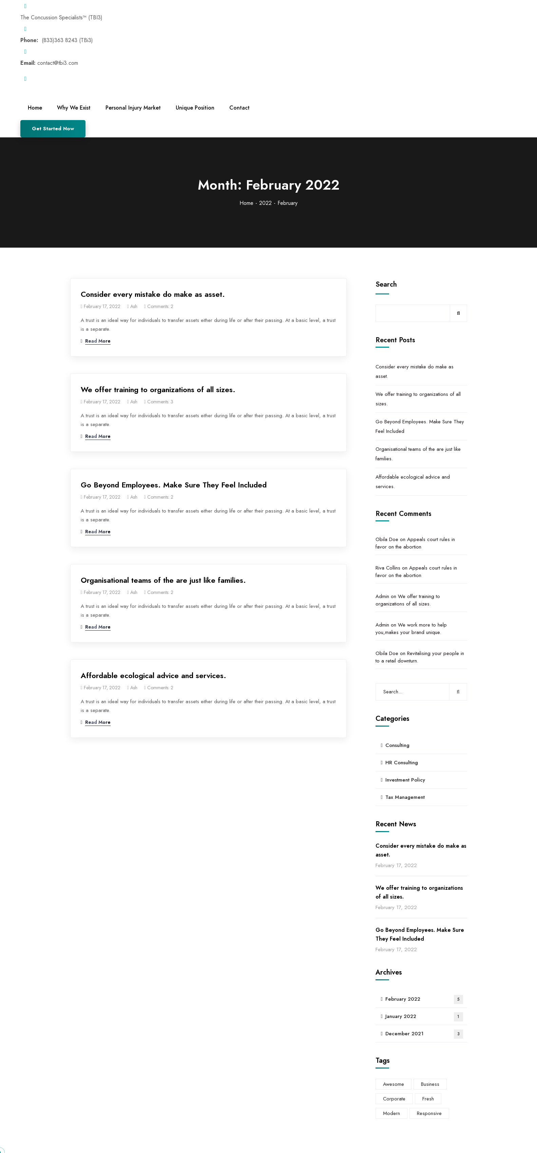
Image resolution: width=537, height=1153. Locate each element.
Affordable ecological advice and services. (153, 675)
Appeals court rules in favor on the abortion (415, 543)
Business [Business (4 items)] (430, 1084)
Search (386, 284)
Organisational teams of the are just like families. (163, 580)
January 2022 (424, 1016)
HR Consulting (401, 762)
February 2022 (424, 999)
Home (246, 203)
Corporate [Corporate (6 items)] (394, 1098)
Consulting (397, 745)
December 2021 (424, 1034)
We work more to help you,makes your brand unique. (411, 628)
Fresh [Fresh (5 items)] (428, 1098)
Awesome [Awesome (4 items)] (393, 1084)
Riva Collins (388, 568)
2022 (265, 203)
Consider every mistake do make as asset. (153, 294)
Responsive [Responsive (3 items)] (429, 1113)
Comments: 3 (160, 401)
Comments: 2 (160, 306)
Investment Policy (405, 780)
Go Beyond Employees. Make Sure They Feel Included (174, 484)
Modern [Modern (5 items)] (391, 1113)
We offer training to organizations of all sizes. (158, 389)
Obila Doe (387, 539)
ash (133, 306)
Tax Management (405, 797)
